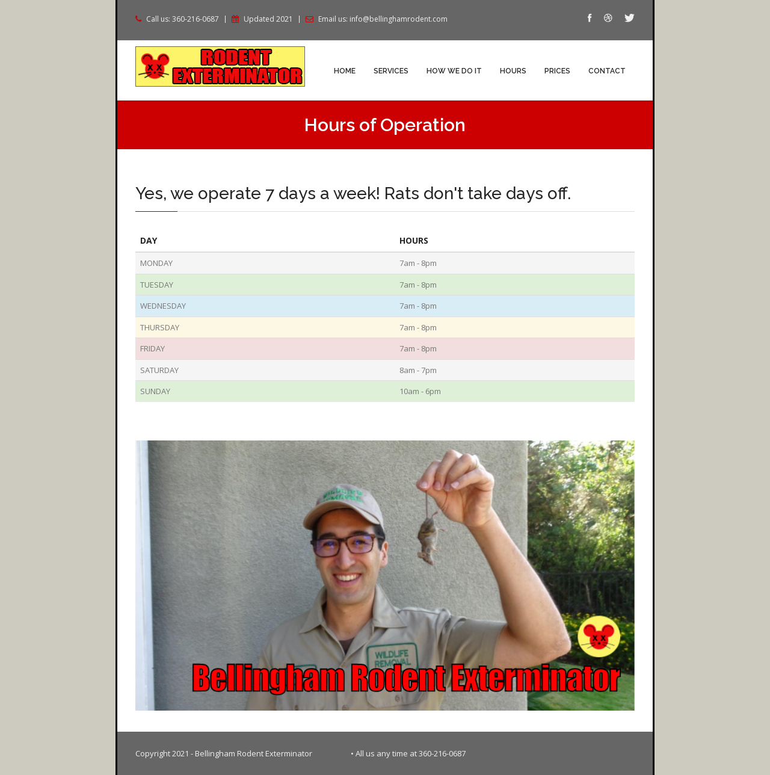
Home (345, 71)
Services (391, 71)
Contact (607, 71)
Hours (513, 71)
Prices (557, 71)
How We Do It (454, 71)
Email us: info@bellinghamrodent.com (383, 19)
